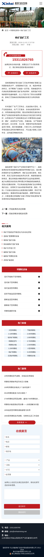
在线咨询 (31, 73)
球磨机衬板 (13, 345)
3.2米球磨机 (31, 352)
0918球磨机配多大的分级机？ (15, 393)
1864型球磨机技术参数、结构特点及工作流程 (21, 416)
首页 (6, 30)
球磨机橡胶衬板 (10, 311)
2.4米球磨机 (31, 334)
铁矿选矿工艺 (26, 30)
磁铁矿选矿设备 (10, 252)
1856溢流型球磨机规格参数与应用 (17, 410)
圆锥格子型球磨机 (11, 305)
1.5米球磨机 (31, 345)
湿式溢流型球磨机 (11, 288)
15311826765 (23, 59)
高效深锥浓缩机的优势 (18, 214)
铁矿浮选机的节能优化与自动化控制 (17, 232)
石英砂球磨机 (13, 356)
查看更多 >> (22, 422)
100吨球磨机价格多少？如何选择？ (17, 387)
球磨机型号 (13, 341)
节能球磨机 (31, 330)
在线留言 (13, 73)
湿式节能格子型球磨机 (12, 277)
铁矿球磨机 (13, 352)
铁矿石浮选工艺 (10, 248)
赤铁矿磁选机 (9, 260)
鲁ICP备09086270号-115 (22, 551)
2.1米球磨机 (12, 334)
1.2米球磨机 (12, 348)
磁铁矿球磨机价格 (10, 256)
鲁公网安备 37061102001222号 (22, 553)
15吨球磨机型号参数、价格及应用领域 (19, 376)
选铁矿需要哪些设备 (11, 236)
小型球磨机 (31, 348)
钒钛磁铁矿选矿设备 (11, 244)
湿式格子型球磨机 (11, 282)
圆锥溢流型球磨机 (11, 299)
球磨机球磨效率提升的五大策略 (16, 382)
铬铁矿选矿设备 (10, 240)
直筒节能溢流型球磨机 (12, 294)
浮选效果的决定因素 (17, 209)
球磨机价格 (31, 356)
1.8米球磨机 (31, 337)
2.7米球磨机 (31, 341)
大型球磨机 (13, 330)
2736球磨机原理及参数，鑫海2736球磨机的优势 (22, 399)
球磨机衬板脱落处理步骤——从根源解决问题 (21, 404)
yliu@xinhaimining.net (18, 531)
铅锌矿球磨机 (13, 337)
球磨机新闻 (14, 30)
